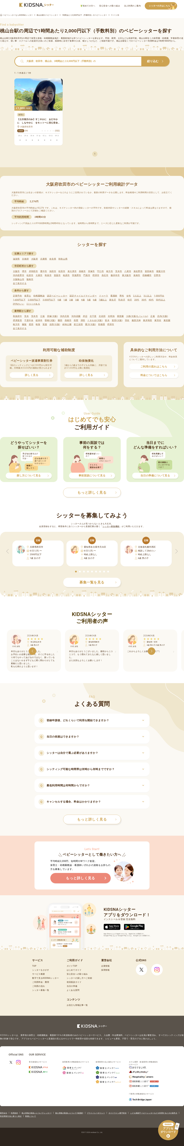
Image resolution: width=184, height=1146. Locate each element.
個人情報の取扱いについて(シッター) (37, 1113)
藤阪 (24, 324)
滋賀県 (16, 259)
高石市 (105, 275)
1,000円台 (159, 295)
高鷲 (76, 320)
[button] (76, 571)
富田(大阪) (117, 320)
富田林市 (149, 271)
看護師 (113, 295)
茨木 (26, 316)
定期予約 (17, 295)
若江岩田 (78, 324)
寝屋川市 (160, 271)
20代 (136, 300)
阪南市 (30, 279)
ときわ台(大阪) (95, 320)
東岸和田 (147, 320)
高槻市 (82, 271)
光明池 (111, 316)
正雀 (152, 316)
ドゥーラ (103, 295)
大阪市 (16, 271)
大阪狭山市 (18, 279)
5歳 (89, 300)
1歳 (65, 300)
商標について (30, 1116)
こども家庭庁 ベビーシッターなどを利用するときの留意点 (153, 1113)
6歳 (95, 300)
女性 (128, 295)
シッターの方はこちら (163, 6)
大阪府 (34, 259)
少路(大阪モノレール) (137, 316)
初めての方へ (87, 6)
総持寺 (39, 320)
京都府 (25, 259)
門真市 (86, 275)
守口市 (100, 271)
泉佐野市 (138, 271)
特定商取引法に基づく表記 (11, 1116)
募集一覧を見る (98, 582)
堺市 (24, 271)
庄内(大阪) (162, 316)
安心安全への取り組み (109, 6)
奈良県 (52, 259)
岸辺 (85, 316)
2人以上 (137, 295)
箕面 (45, 324)
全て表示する (19, 283)
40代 (151, 300)
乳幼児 (121, 300)
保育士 (27, 295)
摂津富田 (17, 320)
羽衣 (127, 320)
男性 (121, 295)
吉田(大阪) (54, 324)
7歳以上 (103, 300)
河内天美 (64, 316)
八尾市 (127, 271)
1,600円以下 (19, 300)
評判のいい (18, 304)
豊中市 (43, 271)
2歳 (71, 300)
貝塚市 (91, 271)
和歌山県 (62, 259)
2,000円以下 (34, 300)
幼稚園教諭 (39, 295)
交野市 (157, 275)
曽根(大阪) (50, 320)
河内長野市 (18, 275)
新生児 (112, 300)
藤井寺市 (115, 275)
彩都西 (101, 324)
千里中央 (28, 320)
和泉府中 (17, 316)
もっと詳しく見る (97, 819)
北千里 (93, 316)
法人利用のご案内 (132, 6)
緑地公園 (66, 324)
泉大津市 (72, 271)
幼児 (130, 300)
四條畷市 (147, 275)
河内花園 (75, 316)
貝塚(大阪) (52, 316)
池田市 (52, 271)
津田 (83, 320)
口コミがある (33, 304)
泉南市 (136, 275)
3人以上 (148, 295)
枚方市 (109, 271)
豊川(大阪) (90, 324)
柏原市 (66, 275)
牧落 (38, 324)
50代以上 (160, 300)
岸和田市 (33, 271)
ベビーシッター (85, 38)
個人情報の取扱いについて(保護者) (69, 1113)
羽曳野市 (76, 275)
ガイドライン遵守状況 (117, 1113)
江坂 (42, 316)
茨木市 (118, 271)
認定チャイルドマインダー (83, 295)
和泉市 (48, 275)
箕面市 (57, 275)
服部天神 (136, 320)
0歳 (59, 300)
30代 (143, 300)
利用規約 (14, 1113)
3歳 (77, 300)
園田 (60, 320)
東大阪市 (126, 275)
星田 (31, 324)
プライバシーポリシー (96, 1113)
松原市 (30, 275)
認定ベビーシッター (57, 295)
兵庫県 (43, 259)
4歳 (83, 300)
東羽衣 (157, 320)
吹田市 (61, 271)
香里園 (120, 316)
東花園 (167, 320)
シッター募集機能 (110, 526)
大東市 (39, 275)
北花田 (102, 316)
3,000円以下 (49, 300)
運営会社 (3, 1113)
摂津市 (95, 275)
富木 (107, 320)
